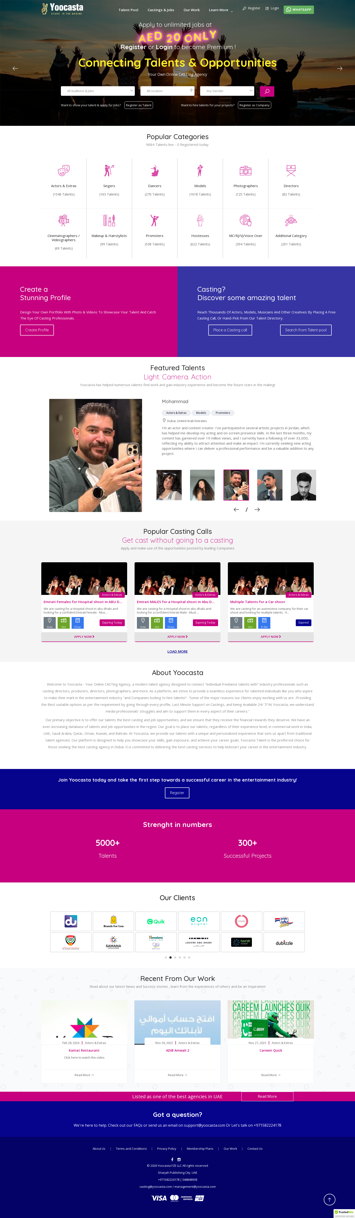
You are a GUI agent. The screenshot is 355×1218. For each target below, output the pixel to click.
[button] (344, 1213)
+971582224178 (267, 1125)
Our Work (192, 9)
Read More (84, 1075)
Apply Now (84, 637)
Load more (177, 651)
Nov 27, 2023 (257, 1043)
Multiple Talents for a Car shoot (257, 601)
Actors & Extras (112, 595)
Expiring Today (112, 622)
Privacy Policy (166, 1148)
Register (251, 8)
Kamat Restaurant (84, 1050)
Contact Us (255, 1148)
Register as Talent (138, 105)
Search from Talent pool (305, 330)
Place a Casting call (232, 330)
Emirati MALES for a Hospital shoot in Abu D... (176, 601)
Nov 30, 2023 (164, 1043)
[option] (177, 456)
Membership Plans (200, 1148)
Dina (167, 401)
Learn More (218, 9)
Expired (304, 622)
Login (272, 8)
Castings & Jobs (161, 9)
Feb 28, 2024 (70, 1043)
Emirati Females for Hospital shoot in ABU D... (83, 601)
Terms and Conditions (132, 1148)
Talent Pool (128, 9)
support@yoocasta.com (204, 1125)
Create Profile (41, 330)
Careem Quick (271, 1050)
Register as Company (255, 105)
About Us (99, 1148)
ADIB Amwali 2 (177, 1050)
